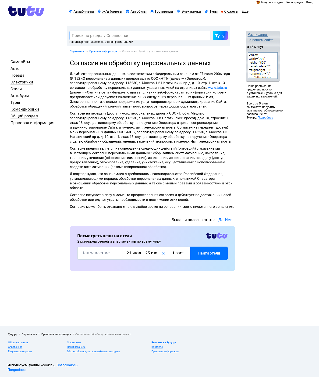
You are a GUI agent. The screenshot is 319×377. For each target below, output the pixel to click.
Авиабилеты (84, 11)
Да (220, 220)
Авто (15, 68)
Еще (245, 11)
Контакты (157, 346)
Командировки (25, 109)
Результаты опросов (20, 351)
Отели (16, 88)
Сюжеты (231, 11)
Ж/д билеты (112, 11)
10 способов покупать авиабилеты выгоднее (93, 351)
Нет (228, 220)
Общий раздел (24, 116)
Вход (309, 2)
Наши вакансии (76, 346)
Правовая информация (103, 51)
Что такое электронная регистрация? (108, 41)
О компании (74, 342)
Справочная (77, 51)
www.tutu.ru (217, 88)
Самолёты (20, 61)
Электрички (191, 11)
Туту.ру (12, 334)
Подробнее (265, 117)
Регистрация (294, 2)
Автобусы (139, 11)
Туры (213, 11)
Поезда (18, 75)
